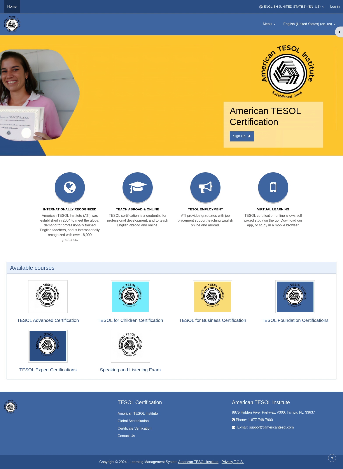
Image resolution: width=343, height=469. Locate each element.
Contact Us (126, 436)
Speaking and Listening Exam (130, 369)
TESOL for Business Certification (212, 320)
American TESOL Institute (138, 413)
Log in (335, 6)
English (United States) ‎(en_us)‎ (308, 24)
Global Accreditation (133, 421)
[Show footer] (332, 458)
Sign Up (242, 136)
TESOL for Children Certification (130, 320)
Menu (268, 24)
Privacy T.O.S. (233, 462)
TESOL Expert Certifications (48, 369)
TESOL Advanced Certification (48, 320)
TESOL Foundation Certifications (295, 320)
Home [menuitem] (12, 6)
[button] (291, 6)
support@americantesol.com (271, 427)
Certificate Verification (135, 428)
